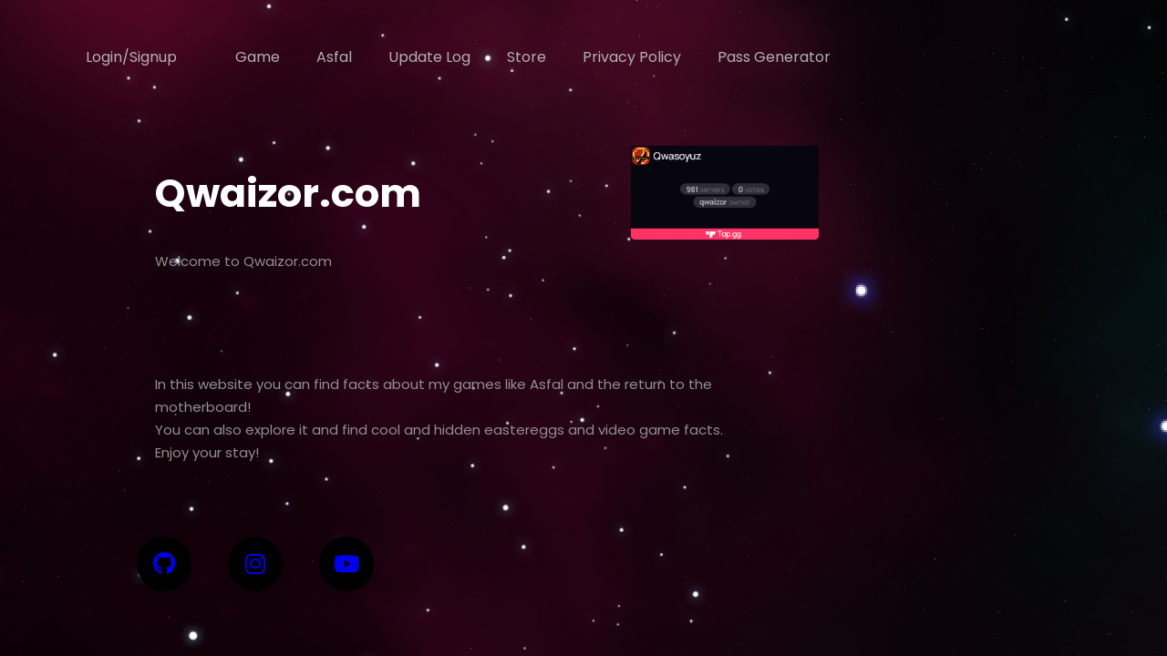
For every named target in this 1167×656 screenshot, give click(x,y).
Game (257, 56)
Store (526, 56)
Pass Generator (774, 56)
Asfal (334, 56)
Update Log (429, 56)
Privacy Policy (632, 56)
